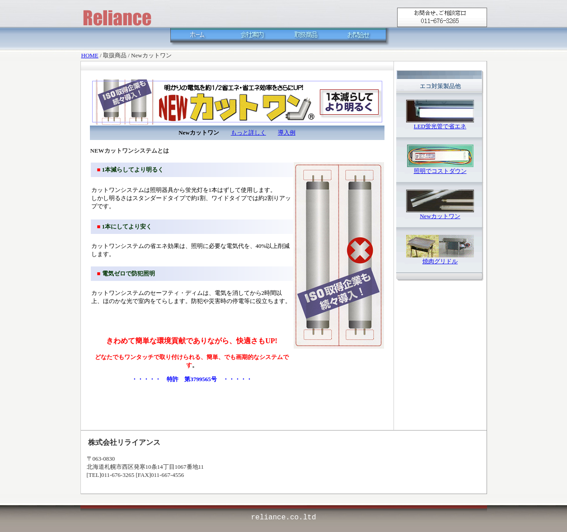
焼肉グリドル (440, 261)
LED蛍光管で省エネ (440, 126)
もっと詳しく (248, 132)
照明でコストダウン (440, 171)
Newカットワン (440, 216)
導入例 (286, 132)
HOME (89, 55)
